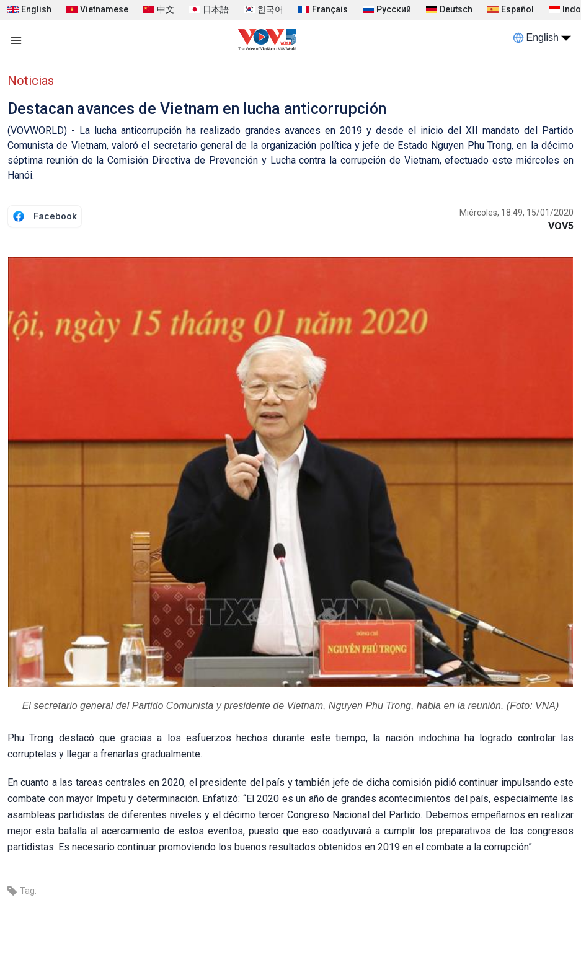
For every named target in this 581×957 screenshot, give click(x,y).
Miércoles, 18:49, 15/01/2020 (516, 213)
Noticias (30, 80)
